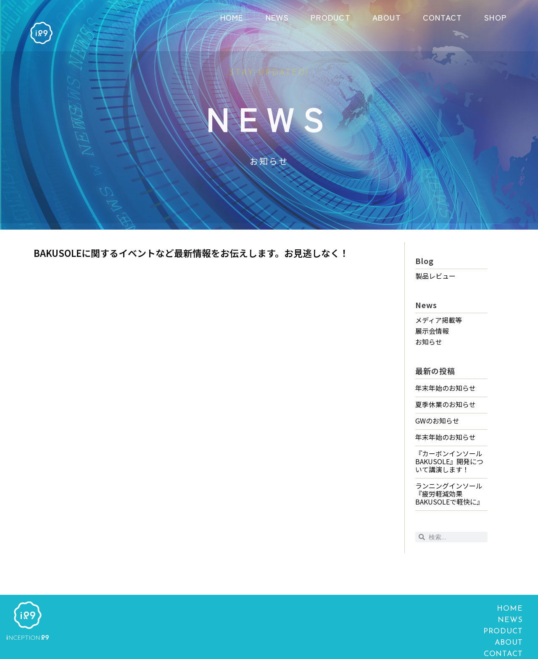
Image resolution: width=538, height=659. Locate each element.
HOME (232, 17)
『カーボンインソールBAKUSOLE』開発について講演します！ (449, 461)
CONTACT (442, 17)
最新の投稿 (435, 370)
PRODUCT (330, 17)
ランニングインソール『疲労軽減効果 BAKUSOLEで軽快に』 (449, 494)
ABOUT (386, 17)
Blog (424, 260)
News (426, 304)
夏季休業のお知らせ (445, 404)
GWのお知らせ (437, 421)
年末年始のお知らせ (445, 388)
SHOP (495, 17)
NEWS (277, 17)
